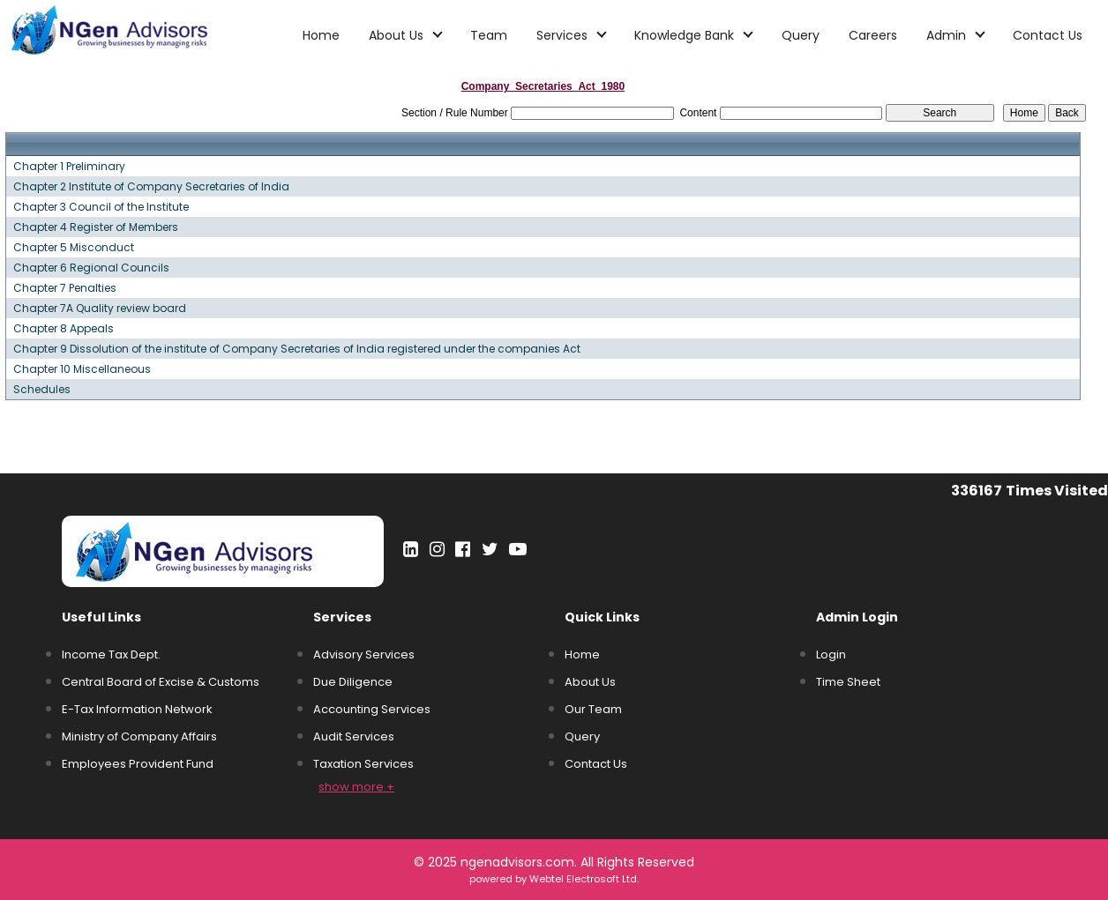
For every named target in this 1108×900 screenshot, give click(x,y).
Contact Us (1047, 35)
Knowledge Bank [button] (685, 35)
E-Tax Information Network (137, 709)
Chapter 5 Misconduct (73, 248)
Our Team (593, 709)
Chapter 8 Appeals (63, 329)
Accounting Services (371, 709)
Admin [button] (948, 35)
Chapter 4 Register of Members (95, 227)
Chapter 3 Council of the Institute (101, 207)
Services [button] (563, 35)
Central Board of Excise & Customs (160, 681)
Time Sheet (848, 681)
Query (801, 35)
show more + (356, 786)
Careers (873, 35)
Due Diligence (353, 681)
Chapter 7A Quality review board (99, 308)
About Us (590, 681)
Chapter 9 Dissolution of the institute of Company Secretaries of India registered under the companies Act (296, 349)
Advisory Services (364, 654)
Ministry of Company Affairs (139, 736)
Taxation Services (363, 763)
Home (321, 35)
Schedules (42, 390)
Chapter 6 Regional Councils (91, 268)
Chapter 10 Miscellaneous (82, 369)
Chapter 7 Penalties (64, 288)
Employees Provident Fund (137, 763)
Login (831, 654)
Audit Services (353, 736)
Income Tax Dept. (111, 654)
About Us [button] (398, 35)
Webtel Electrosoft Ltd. (584, 879)
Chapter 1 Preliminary (69, 167)
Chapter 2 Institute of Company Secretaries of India (151, 187)
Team (488, 35)
